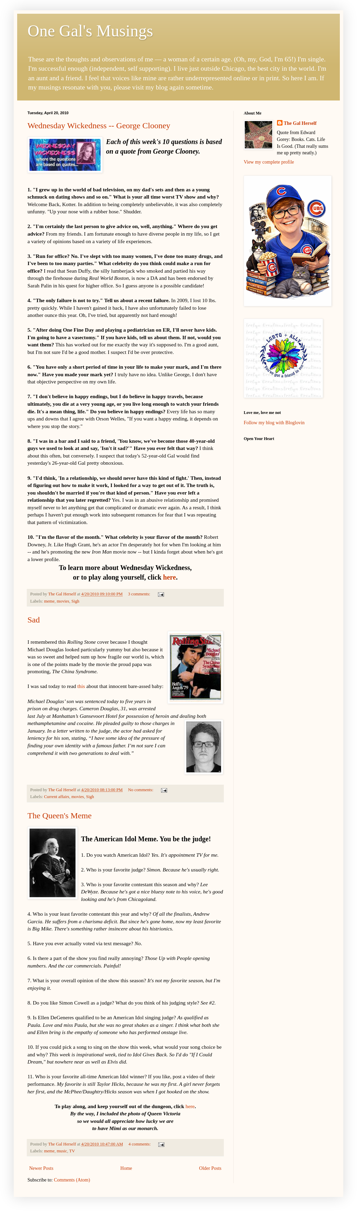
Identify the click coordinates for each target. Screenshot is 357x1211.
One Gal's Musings (90, 31)
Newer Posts (41, 1168)
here (169, 577)
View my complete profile (269, 162)
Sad (33, 619)
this (81, 686)
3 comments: (139, 594)
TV (72, 1151)
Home (126, 1168)
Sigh (75, 601)
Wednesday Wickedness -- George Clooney (98, 125)
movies (63, 601)
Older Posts (210, 1168)
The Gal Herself (300, 123)
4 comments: (140, 1144)
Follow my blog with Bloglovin (274, 422)
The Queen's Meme (59, 815)
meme (49, 601)
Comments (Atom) (72, 1180)
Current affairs (56, 796)
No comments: (141, 789)
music (62, 1151)
